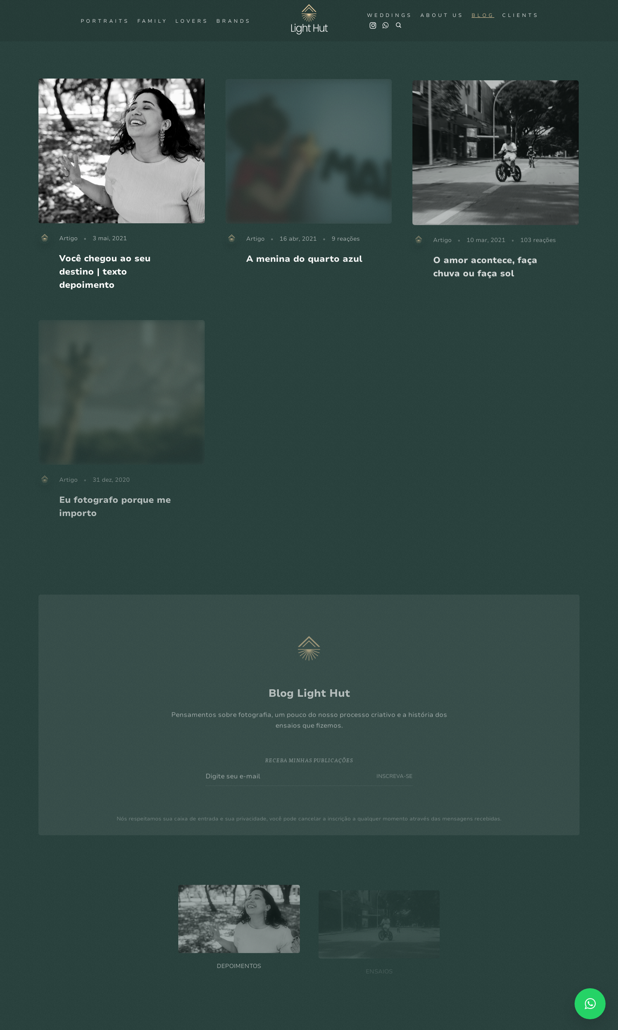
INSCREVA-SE (394, 788)
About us (442, 15)
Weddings (389, 15)
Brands (233, 21)
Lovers (191, 21)
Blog (483, 15)
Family (152, 21)
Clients (520, 15)
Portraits (105, 21)
